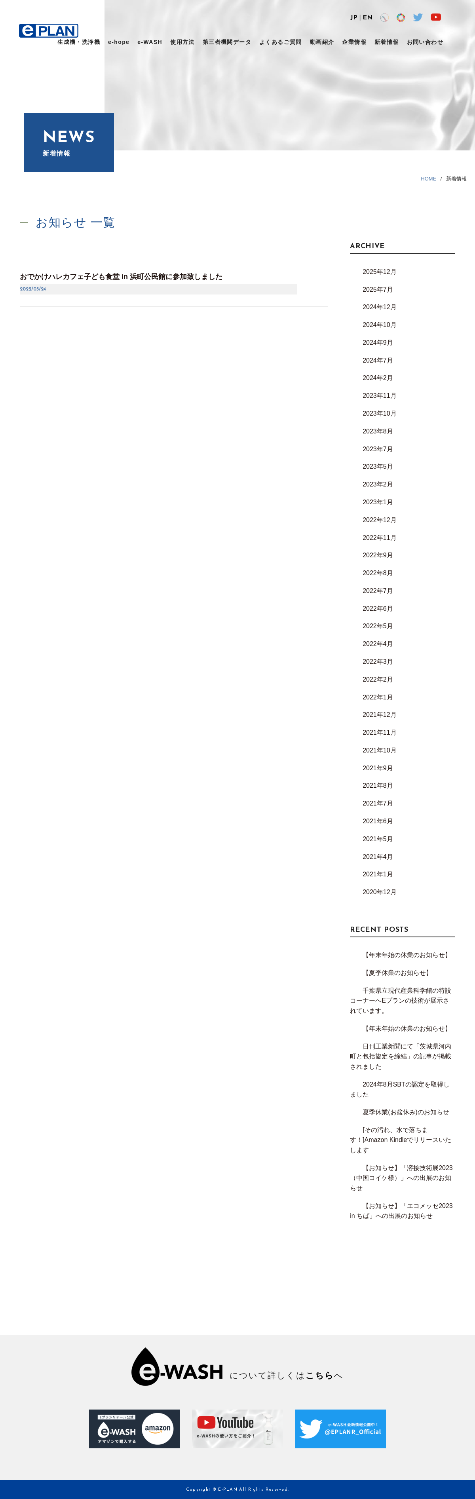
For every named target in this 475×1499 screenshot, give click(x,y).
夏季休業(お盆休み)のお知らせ (406, 1112)
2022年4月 (378, 643)
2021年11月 (379, 732)
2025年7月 (378, 289)
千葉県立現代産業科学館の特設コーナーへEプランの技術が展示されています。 (400, 1000)
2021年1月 (378, 874)
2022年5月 (378, 626)
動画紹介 (322, 42)
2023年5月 (378, 466)
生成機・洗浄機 (78, 42)
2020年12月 (379, 892)
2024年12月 (379, 307)
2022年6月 (378, 608)
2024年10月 (379, 324)
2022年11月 (379, 537)
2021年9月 (378, 768)
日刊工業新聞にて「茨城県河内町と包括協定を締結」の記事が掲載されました (400, 1056)
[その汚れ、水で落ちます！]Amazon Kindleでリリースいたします (400, 1140)
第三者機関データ (227, 42)
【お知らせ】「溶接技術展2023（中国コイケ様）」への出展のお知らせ (401, 1178)
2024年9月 (378, 342)
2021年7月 (378, 803)
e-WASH (149, 42)
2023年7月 (378, 449)
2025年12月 (379, 271)
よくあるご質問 (280, 42)
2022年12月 (379, 520)
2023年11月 (379, 395)
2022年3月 (378, 661)
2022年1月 (378, 697)
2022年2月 (378, 679)
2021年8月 (378, 785)
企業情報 (354, 42)
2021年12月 (379, 714)
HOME (428, 179)
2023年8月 (378, 431)
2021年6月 (378, 821)
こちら (320, 1375)
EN (367, 18)
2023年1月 (378, 502)
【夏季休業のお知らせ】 (397, 972)
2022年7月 (378, 590)
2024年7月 (378, 360)
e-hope (118, 42)
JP (353, 18)
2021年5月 (378, 839)
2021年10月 (379, 750)
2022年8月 (378, 573)
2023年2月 (378, 484)
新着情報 (386, 42)
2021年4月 (378, 856)
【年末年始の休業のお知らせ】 (407, 955)
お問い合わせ (425, 42)
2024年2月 (378, 377)
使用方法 (182, 42)
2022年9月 (378, 555)
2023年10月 (379, 413)
